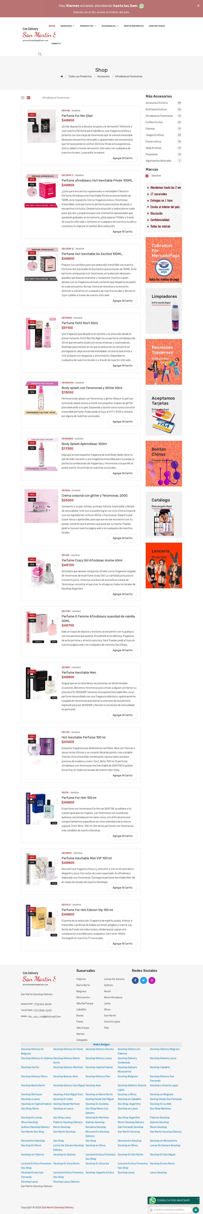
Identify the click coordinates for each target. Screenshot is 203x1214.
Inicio (52, 26)
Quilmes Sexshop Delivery (35, 1127)
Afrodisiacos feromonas (128, 76)
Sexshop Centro (30, 1067)
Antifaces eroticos (164, 109)
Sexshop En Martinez (97, 1117)
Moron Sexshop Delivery (131, 1122)
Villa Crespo (82, 1027)
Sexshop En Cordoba (97, 1104)
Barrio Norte (83, 985)
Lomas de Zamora (114, 979)
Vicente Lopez (112, 1021)
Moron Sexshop (61, 1127)
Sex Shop (58, 1140)
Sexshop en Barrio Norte (99, 1094)
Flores (79, 1021)
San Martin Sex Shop (32, 1131)
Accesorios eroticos (164, 103)
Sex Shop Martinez (160, 1108)
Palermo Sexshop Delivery (67, 1122)
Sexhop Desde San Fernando (166, 1099)
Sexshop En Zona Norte (66, 1163)
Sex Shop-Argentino (129, 1104)
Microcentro (83, 997)
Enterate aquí (160, 262)
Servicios (67, 26)
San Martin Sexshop (64, 1131)
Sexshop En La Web (160, 1104)
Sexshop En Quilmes (64, 1154)
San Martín (110, 1015)
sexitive (156, 176)
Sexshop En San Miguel (162, 1154)
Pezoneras (164, 154)
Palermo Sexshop (160, 1117)
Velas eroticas (164, 148)
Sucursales (110, 26)
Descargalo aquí (162, 506)
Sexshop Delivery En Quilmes (37, 1058)
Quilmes (108, 985)
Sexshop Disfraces (31, 1094)
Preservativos (164, 141)
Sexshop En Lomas (31, 1117)
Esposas (164, 128)
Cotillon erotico (164, 122)
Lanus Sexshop (158, 1172)
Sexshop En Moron (31, 1145)
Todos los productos (80, 76)
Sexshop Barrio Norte (33, 1085)
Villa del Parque (84, 1003)
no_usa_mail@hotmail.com (45, 1016)
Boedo (79, 1015)
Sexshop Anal (93, 1085)
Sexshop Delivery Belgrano (165, 1049)
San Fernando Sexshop (130, 1127)
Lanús (107, 1003)
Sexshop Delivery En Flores (68, 1049)
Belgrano (81, 991)
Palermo (81, 979)
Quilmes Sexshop (95, 1122)
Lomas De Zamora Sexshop (165, 1145)
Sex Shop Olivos (30, 1108)
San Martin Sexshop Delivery (166, 1131)
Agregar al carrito (123, 158)
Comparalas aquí (162, 460)
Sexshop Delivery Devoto (100, 1049)
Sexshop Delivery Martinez (68, 1067)
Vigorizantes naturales (164, 160)
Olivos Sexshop (29, 1122)
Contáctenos (157, 26)
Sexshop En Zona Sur (97, 1163)
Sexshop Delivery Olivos (34, 1076)
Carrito (56, 43)
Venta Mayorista (134, 26)
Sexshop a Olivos (127, 1094)
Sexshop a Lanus (30, 1099)
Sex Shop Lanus (62, 1117)
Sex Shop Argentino (129, 1117)
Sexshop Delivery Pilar (98, 1076)
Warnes (80, 1033)
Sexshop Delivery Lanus (99, 1058)
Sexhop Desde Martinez (66, 1104)
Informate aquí (161, 303)
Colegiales (82, 1040)
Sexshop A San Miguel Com (68, 1094)
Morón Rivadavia (113, 997)
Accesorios (103, 76)
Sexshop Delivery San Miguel (69, 1085)
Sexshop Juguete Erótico (100, 1172)
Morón (107, 991)
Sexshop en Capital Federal (36, 1104)
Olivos (107, 1009)
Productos (88, 26)
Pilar (106, 1027)
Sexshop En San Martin (130, 1154)
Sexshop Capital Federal (99, 1067)
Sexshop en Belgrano (161, 1094)
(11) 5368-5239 (43, 1010)
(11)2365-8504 (42, 1004)
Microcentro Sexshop (33, 1140)
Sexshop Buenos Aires (65, 1076)
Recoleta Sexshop (96, 1127)
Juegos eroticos (164, 135)
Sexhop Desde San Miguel (100, 1099)
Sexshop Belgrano (128, 1076)
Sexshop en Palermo (32, 1154)
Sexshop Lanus (126, 1172)
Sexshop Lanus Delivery (66, 1181)
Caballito (81, 1009)
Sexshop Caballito (160, 1067)
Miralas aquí (159, 557)
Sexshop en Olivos (96, 1145)
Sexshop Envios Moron (162, 1163)
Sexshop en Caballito (129, 1099)
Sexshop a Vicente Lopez (164, 1085)
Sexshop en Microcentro (163, 1140)
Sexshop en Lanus (63, 1108)
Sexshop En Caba (63, 1099)
